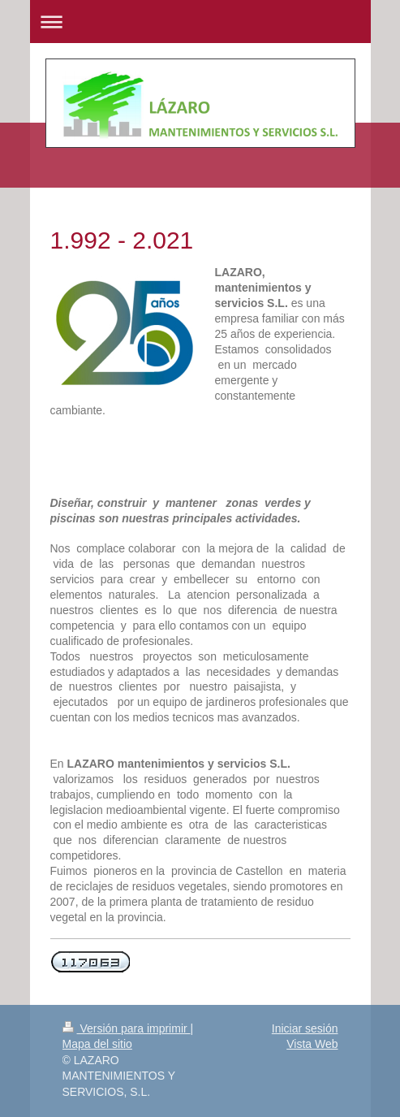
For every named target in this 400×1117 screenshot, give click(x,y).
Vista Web (312, 1043)
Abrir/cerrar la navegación (200, 21)
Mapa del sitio (97, 1043)
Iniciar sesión (305, 1028)
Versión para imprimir (126, 1028)
